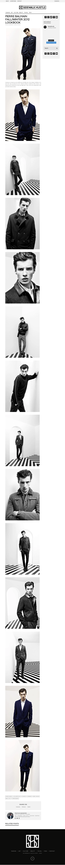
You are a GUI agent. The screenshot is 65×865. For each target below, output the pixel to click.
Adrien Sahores (9, 796)
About (7, 1)
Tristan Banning (9, 24)
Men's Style (8, 798)
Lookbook (29, 796)
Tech (30, 12)
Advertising (13, 1)
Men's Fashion (36, 796)
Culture (16, 12)
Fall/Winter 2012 (17, 796)
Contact (19, 1)
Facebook (18, 807)
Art (12, 12)
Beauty (21, 12)
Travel (26, 12)
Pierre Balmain (15, 798)
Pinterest (24, 807)
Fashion (8, 12)
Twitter (28, 807)
